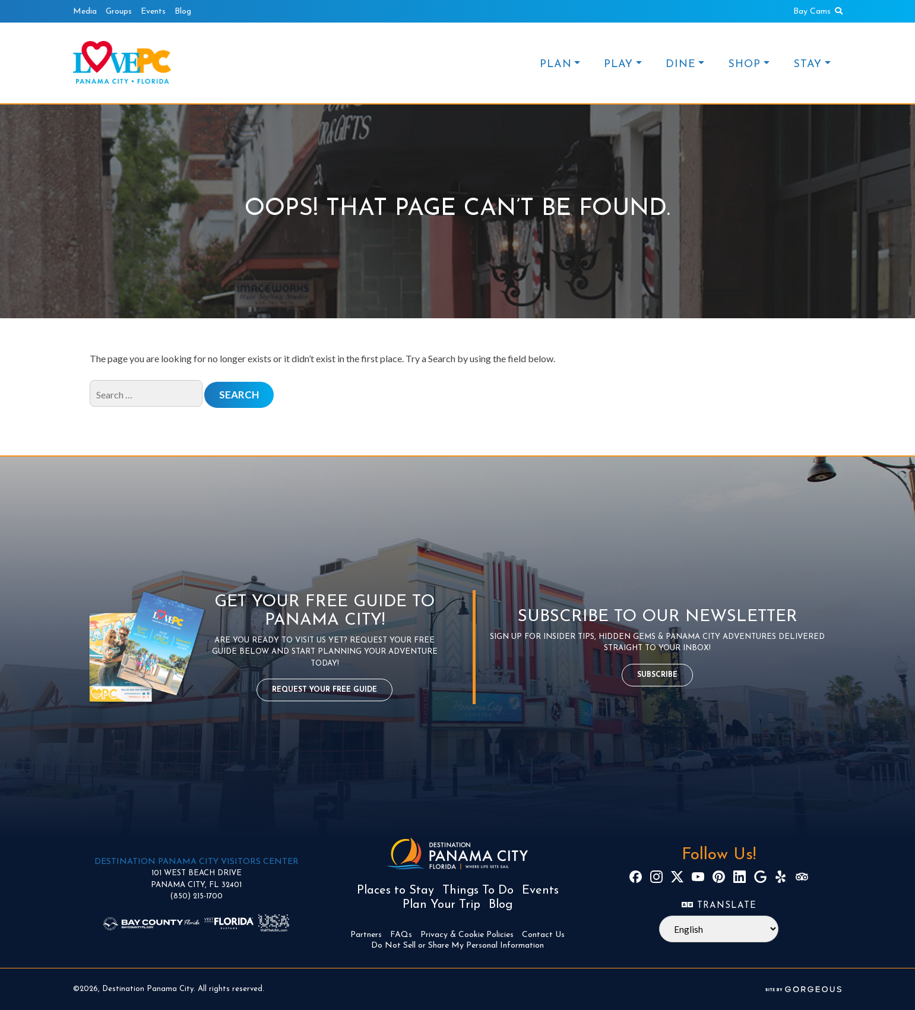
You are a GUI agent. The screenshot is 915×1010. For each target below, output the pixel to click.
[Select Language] (718, 929)
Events (153, 11)
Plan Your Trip (441, 905)
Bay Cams (812, 11)
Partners (366, 934)
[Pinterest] (719, 876)
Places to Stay (395, 891)
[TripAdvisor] (802, 876)
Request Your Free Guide (324, 690)
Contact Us (543, 934)
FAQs (401, 934)
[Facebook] (635, 876)
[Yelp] (781, 876)
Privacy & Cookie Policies (467, 934)
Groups (119, 11)
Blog (183, 11)
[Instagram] (656, 876)
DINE (681, 64)
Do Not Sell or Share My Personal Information (457, 946)
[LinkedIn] (739, 876)
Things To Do (478, 891)
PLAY (618, 64)
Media (85, 11)
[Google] (760, 876)
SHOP (744, 64)
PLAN (556, 64)
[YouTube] (698, 876)
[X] (677, 876)
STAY (807, 64)
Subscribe (657, 675)
